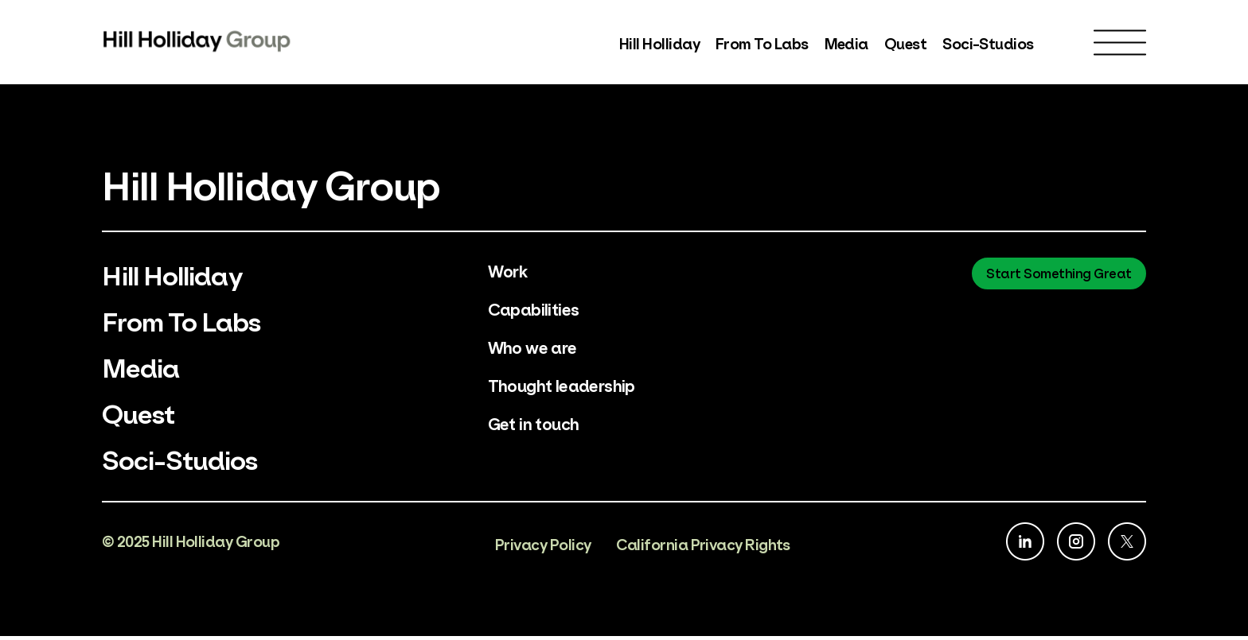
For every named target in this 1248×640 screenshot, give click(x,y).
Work (508, 269)
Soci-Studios (988, 42)
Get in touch (534, 422)
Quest (905, 42)
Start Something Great (1059, 272)
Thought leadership (562, 384)
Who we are (533, 346)
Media (846, 42)
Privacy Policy (543, 547)
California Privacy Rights (703, 547)
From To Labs (762, 42)
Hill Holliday (659, 42)
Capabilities (534, 308)
